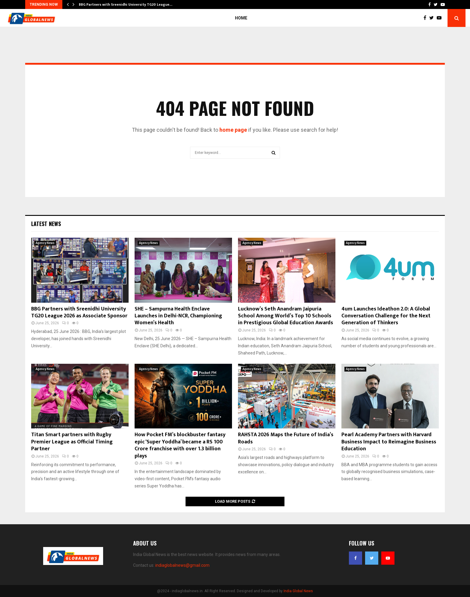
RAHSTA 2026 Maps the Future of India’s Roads (285, 438)
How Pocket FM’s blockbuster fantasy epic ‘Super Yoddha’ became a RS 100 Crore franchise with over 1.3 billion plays (180, 445)
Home (241, 18)
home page (233, 130)
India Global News (298, 591)
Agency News (45, 243)
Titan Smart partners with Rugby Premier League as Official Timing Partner (72, 441)
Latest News (46, 224)
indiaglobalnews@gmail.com (182, 565)
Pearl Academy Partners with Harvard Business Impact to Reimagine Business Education (388, 441)
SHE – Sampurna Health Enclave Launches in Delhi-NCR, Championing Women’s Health (178, 316)
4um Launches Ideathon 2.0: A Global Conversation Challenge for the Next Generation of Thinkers (385, 316)
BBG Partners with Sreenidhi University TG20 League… (125, 4)
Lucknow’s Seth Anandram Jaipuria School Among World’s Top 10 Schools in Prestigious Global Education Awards (285, 316)
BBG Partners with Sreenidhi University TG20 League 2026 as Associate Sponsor (79, 312)
